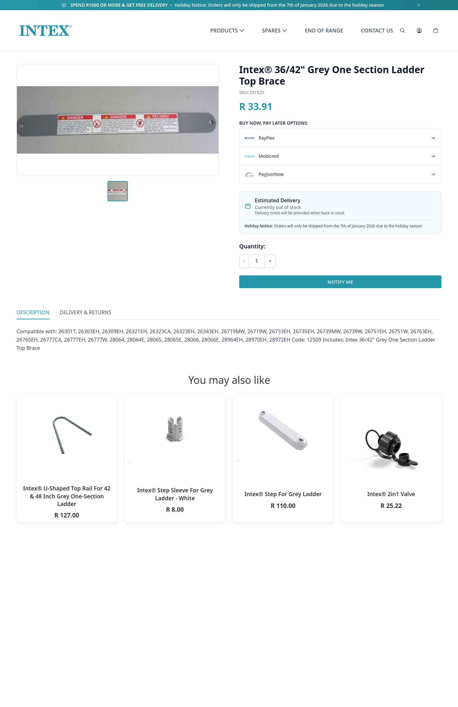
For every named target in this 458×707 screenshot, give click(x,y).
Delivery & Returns (85, 312)
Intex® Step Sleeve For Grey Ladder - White (175, 494)
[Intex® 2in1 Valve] (391, 445)
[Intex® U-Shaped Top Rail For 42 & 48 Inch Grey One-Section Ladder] (67, 428)
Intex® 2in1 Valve (391, 494)
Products (227, 30)
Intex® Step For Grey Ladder (283, 494)
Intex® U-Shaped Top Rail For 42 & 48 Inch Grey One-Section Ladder (67, 496)
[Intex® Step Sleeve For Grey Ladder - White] (175, 430)
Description (33, 312)
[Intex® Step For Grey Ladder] (283, 429)
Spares (274, 30)
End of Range (324, 30)
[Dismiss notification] (418, 5)
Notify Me (340, 282)
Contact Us (377, 30)
